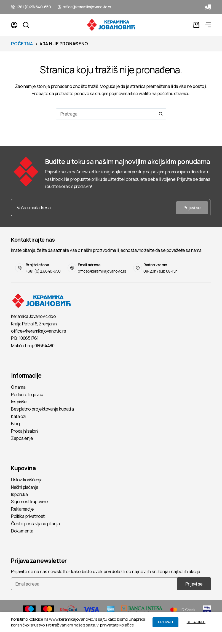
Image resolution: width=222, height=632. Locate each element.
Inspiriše (19, 402)
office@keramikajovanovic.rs (87, 6)
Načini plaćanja (24, 487)
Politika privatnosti (28, 516)
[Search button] (160, 113)
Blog (15, 424)
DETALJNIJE (196, 621)
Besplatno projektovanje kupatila (42, 409)
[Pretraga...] (105, 113)
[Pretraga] (26, 25)
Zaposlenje (22, 438)
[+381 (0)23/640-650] (13, 7)
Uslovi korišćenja (26, 480)
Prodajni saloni (24, 431)
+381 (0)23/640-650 (33, 6)
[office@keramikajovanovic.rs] (59, 7)
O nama (18, 387)
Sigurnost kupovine (29, 501)
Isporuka (19, 494)
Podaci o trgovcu (27, 394)
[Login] (14, 25)
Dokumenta (22, 531)
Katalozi (18, 416)
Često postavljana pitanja (35, 524)
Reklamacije (22, 509)
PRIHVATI (165, 621)
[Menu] (208, 25)
